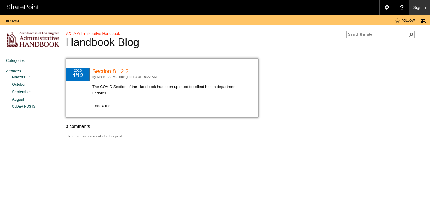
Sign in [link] (419, 7)
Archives (13, 71)
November (21, 77)
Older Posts (24, 106)
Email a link (101, 106)
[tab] (13, 20)
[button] (411, 34)
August (18, 99)
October (19, 84)
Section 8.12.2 (110, 71)
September (21, 92)
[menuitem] (386, 7)
